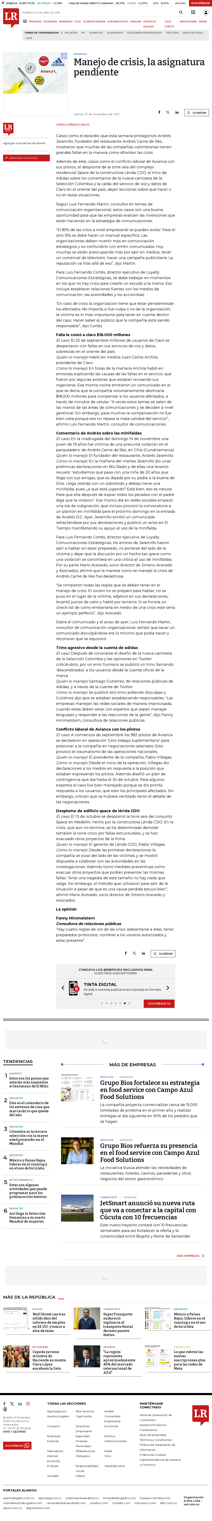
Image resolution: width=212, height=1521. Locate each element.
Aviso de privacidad (153, 1435)
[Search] (181, 12)
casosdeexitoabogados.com (22, 1503)
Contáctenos (148, 1430)
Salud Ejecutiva (114, 1466)
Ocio (107, 1456)
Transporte (111, 1309)
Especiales (83, 1436)
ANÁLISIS (135, 21)
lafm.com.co (168, 1503)
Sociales (53, 1476)
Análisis (109, 1411)
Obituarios (83, 1456)
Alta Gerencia (85, 1411)
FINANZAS (35, 21)
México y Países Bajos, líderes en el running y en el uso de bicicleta (28, 1164)
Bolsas (37, 1309)
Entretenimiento (21, 1179)
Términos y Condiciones (156, 1439)
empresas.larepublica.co (82, 1498)
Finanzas (53, 1441)
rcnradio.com (121, 1503)
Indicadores (55, 1451)
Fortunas (172, 32)
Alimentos (96, 32)
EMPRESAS (66, 21)
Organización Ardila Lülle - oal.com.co (194, 1501)
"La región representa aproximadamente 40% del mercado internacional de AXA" (119, 1362)
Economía (111, 1426)
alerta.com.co (12, 1508)
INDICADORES (188, 21)
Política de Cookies (153, 1454)
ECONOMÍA (50, 21)
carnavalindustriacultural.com (66, 1503)
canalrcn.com (99, 1503)
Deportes (16, 1098)
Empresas (53, 1436)
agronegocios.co (49, 1498)
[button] (61, 988)
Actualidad (40, 1347)
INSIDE (203, 21)
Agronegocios (56, 1411)
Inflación (71, 32)
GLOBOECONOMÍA (94, 21)
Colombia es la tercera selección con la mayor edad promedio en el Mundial (28, 1138)
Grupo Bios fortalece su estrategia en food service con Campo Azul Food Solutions (150, 1090)
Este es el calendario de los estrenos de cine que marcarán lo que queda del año (29, 1109)
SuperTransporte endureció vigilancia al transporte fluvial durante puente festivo (118, 1324)
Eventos (109, 1436)
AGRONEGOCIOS (117, 21)
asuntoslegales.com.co (18, 1498)
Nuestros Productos (153, 1425)
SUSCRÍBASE (200, 3)
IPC (83, 32)
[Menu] (25, 21)
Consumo (53, 1426)
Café (29, 38)
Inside (108, 1451)
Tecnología (182, 1347)
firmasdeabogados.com (119, 1498)
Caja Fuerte (84, 1416)
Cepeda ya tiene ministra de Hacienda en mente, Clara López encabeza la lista (49, 1360)
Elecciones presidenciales (144, 32)
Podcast (52, 1466)
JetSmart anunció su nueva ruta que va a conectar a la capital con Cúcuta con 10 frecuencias (148, 1210)
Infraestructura (85, 1451)
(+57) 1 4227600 (14, 1431)
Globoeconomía (115, 1441)
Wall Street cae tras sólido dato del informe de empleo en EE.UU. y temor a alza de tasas (49, 1322)
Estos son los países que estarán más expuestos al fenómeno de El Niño (29, 1082)
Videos (80, 1476)
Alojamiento (115, 32)
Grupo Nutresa (193, 32)
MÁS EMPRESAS (188, 1255)
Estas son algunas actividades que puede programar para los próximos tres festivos (28, 1191)
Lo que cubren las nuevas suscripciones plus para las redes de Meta (189, 1360)
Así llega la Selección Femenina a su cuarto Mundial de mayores (27, 1217)
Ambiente (15, 1073)
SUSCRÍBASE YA (159, 1003)
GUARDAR (196, 112)
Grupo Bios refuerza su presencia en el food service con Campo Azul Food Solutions (150, 1153)
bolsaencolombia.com (155, 1498)
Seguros (109, 1347)
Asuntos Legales (58, 1416)
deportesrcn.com (38, 1508)
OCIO (78, 21)
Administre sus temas (21, 157)
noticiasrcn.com (145, 1503)
